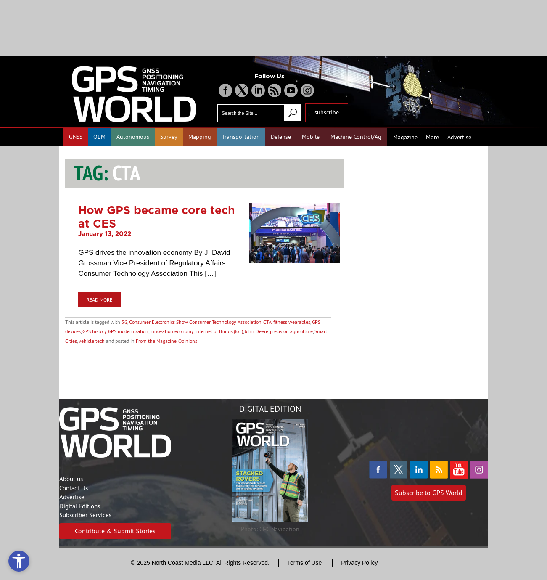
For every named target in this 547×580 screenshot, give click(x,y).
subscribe (326, 112)
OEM (99, 136)
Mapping (199, 136)
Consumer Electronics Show (158, 322)
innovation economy (171, 331)
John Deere (256, 331)
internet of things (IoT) (219, 331)
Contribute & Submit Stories (115, 531)
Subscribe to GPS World (428, 492)
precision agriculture (291, 331)
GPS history (94, 331)
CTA (267, 322)
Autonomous (132, 136)
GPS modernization (128, 331)
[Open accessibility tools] (18, 561)
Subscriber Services (85, 515)
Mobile (311, 136)
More (432, 137)
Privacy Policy (359, 562)
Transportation (241, 136)
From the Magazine (156, 341)
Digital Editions (79, 506)
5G (124, 322)
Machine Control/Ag (355, 136)
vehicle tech (92, 341)
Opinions (187, 341)
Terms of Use (304, 562)
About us (71, 479)
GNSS (75, 136)
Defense (281, 136)
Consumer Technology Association (225, 322)
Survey (168, 136)
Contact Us (73, 488)
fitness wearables (291, 322)
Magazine (405, 137)
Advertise (459, 137)
